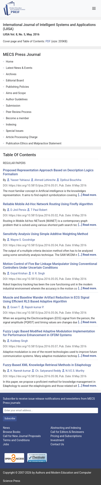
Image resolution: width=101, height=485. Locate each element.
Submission (13, 105)
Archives (11, 74)
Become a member (17, 118)
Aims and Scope (16, 93)
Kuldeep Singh (19, 340)
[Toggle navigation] (93, 8)
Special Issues (14, 130)
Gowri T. (15, 307)
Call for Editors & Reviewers (67, 431)
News (6, 427)
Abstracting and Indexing (66, 427)
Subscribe (10, 418)
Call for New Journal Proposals (22, 436)
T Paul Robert (39, 209)
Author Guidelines (16, 99)
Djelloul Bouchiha (70, 180)
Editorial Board (15, 80)
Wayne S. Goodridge (22, 239)
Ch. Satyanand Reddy (48, 370)
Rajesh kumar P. (34, 307)
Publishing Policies (17, 86)
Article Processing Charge (21, 137)
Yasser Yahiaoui (20, 180)
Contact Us (57, 444)
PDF (48, 41)
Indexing (11, 124)
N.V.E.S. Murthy (75, 370)
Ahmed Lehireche (45, 180)
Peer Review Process (18, 111)
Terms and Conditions (16, 440)
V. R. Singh (38, 273)
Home (9, 61)
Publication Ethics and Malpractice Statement (33, 143)
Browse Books (11, 431)
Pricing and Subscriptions (66, 436)
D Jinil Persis (18, 209)
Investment (57, 440)
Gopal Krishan (18, 273)
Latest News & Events (19, 67)
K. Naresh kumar (20, 370)
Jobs (6, 444)
